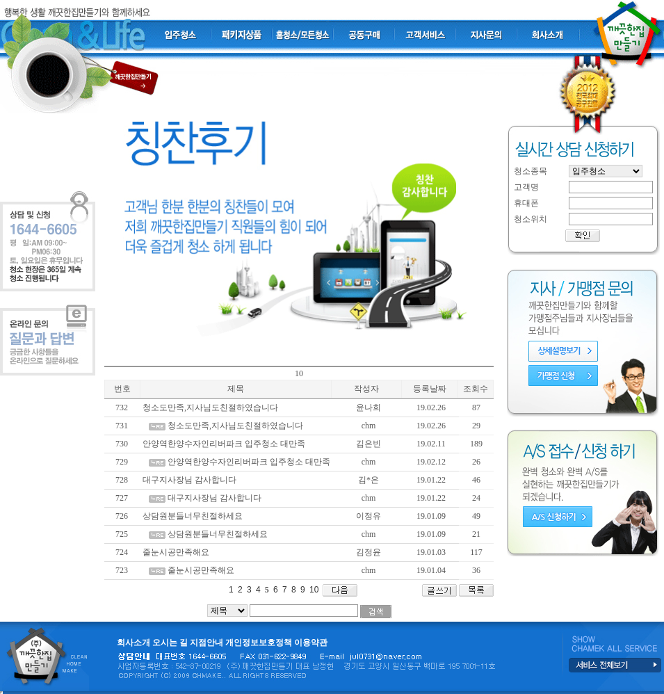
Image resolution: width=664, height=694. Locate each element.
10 (313, 590)
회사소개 (133, 642)
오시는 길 (170, 642)
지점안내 (206, 642)
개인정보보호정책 (258, 642)
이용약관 (310, 642)
